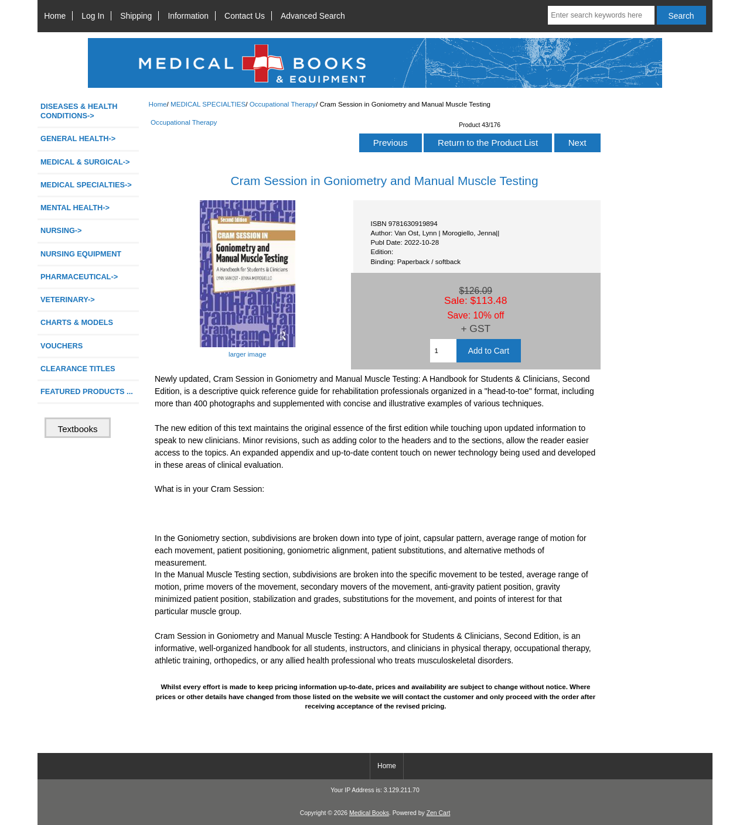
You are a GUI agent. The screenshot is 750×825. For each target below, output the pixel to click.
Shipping (136, 15)
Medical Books (369, 813)
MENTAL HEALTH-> (75, 207)
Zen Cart (439, 813)
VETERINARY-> (67, 299)
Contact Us (244, 15)
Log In (92, 15)
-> (86, 184)
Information (188, 15)
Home (55, 15)
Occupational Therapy (283, 104)
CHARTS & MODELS (76, 322)
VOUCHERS (61, 345)
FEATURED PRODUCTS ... (86, 391)
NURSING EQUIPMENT (80, 253)
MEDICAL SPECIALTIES (208, 104)
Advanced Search (313, 15)
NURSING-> (61, 230)
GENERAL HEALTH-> (77, 138)
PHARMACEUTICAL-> (79, 276)
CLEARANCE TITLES (77, 368)
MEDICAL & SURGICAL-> (84, 162)
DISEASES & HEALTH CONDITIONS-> (79, 111)
